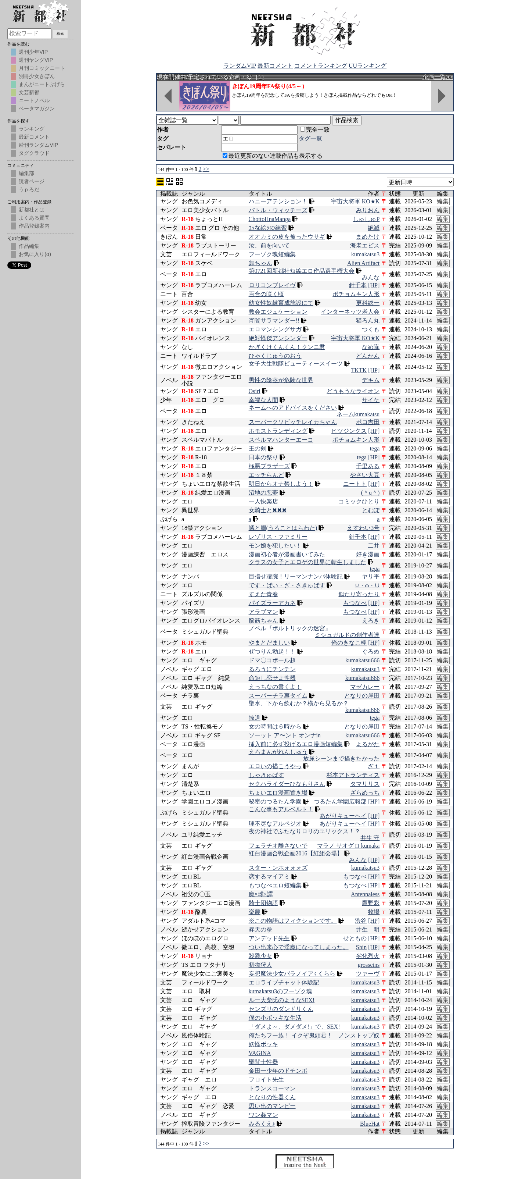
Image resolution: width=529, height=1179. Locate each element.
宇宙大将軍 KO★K (355, 201)
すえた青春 (263, 594)
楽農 (254, 912)
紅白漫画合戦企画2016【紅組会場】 (296, 853)
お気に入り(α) (35, 254)
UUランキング (367, 66)
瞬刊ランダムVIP (38, 145)
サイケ (370, 400)
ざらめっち (364, 793)
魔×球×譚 (261, 894)
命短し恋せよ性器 (272, 678)
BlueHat (369, 1124)
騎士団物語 (263, 903)
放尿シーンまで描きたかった (341, 758)
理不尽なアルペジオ (275, 823)
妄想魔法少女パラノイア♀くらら (292, 973)
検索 (60, 34)
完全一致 (315, 130)
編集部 (26, 173)
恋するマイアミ (269, 876)
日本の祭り (263, 457)
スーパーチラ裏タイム (278, 695)
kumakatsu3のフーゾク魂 (280, 991)
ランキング (31, 129)
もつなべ (355, 603)
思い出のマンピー (272, 1106)
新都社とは (31, 210)
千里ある (367, 466)
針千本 (358, 285)
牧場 (373, 912)
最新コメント (275, 66)
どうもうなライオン (353, 391)
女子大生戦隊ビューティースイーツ (296, 363)
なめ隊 (370, 347)
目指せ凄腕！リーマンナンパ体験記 (296, 576)
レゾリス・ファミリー (278, 537)
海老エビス (364, 245)
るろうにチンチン (272, 669)
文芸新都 (29, 92)
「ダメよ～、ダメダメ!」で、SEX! (294, 1026)
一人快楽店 (263, 501)
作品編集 (29, 246)
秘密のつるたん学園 (275, 801)
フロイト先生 (266, 1079)
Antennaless (365, 894)
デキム (370, 380)
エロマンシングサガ (275, 329)
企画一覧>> (437, 77)
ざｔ (373, 766)
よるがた (367, 744)
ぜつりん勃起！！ (272, 651)
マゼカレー (364, 687)
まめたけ (367, 237)
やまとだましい (269, 643)
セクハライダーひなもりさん (287, 784)
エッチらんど (266, 475)
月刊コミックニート (42, 68)
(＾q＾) (370, 492)
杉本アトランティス (353, 775)
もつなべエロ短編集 (275, 885)
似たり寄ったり (358, 594)
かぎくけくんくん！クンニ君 (287, 347)
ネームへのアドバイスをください (293, 408)
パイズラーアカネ (272, 603)
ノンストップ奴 (358, 1035)
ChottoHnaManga (270, 219)
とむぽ (370, 510)
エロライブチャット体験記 (284, 982)
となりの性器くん (272, 1097)
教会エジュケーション (278, 312)
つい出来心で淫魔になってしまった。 (299, 947)
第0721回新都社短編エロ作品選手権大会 (302, 271)
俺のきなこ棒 (349, 643)
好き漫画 (367, 554)
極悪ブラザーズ (269, 466)
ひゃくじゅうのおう (275, 356)
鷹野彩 (370, 903)
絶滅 (373, 228)
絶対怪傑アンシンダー (278, 338)
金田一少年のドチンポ (278, 1071)
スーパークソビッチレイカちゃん (293, 422)
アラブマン (263, 612)
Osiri (254, 391)
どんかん (367, 356)
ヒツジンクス (349, 431)
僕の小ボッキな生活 (275, 1018)
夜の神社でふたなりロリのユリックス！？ (304, 831)
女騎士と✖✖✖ (268, 510)
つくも (370, 329)
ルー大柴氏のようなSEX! (282, 1000)
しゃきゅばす (266, 775)
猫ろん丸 (367, 320)
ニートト (355, 484)
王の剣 (257, 448)
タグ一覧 (310, 138)
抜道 (254, 718)
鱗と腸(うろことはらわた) (283, 528)
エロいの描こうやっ (275, 766)
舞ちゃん (260, 263)
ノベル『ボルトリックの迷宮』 (290, 628)
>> (206, 169)
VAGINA (260, 1053)
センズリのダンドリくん (281, 1009)
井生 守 (369, 838)
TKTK (359, 370)
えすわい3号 (363, 528)
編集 (443, 201)
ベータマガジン (37, 108)
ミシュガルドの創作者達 (347, 635)
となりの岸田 (361, 695)
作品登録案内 (34, 226)
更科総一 (367, 303)
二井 (373, 545)
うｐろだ (29, 189)
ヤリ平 (370, 576)
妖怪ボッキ (263, 1044)
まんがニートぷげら (42, 84)
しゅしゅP (366, 219)
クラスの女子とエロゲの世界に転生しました (307, 562)
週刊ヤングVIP (36, 60)
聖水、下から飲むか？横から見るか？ (299, 703)
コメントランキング (320, 66)
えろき (370, 620)
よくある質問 (34, 218)
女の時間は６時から (275, 726)
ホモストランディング (278, 431)
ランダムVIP (239, 66)
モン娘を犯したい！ (275, 545)
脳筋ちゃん (263, 620)
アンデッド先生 (269, 938)
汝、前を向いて (269, 245)
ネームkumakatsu (358, 414)
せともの (355, 938)
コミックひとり (358, 501)
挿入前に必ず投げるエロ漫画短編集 (296, 744)
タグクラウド (34, 153)
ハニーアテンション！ (278, 201)
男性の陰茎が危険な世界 (281, 380)
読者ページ (31, 181)
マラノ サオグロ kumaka (348, 846)
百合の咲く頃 (266, 294)
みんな (370, 277)
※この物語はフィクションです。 (293, 921)
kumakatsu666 (362, 660)
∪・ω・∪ (367, 585)
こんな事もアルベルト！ (281, 809)
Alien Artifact (363, 263)
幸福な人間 (263, 400)
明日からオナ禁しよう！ (281, 484)
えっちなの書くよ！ (275, 687)
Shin (361, 947)
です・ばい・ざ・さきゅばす (287, 585)
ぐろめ (370, 651)
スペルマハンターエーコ (281, 440)
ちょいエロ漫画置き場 (278, 793)
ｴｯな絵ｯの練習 (268, 228)
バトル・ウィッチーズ (278, 210)
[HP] (373, 285)
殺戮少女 (260, 956)
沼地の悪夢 (263, 492)
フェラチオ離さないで (278, 846)
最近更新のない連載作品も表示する (273, 156)
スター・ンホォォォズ (278, 868)
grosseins (369, 965)
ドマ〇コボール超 (272, 660)
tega (375, 448)
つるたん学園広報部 (340, 801)
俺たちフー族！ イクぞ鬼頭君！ (290, 1035)
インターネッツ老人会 (350, 312)
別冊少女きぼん (37, 76)
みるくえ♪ (262, 1124)
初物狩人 (260, 965)
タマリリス (364, 784)
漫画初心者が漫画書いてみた (287, 554)
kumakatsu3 (365, 254)
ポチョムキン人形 (355, 294)
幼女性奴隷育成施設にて (281, 303)
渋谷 (361, 921)
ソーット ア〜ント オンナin (285, 735)
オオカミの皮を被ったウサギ (287, 237)
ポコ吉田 (367, 422)
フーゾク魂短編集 (272, 254)
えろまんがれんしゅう (278, 752)
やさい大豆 (364, 475)
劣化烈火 (367, 956)
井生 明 (367, 929)
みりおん (367, 210)
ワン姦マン (263, 1115)
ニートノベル (34, 100)
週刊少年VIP (33, 52)
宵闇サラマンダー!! (274, 320)
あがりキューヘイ (343, 816)
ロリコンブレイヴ (272, 285)
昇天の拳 (260, 929)
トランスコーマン (272, 1088)
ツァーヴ (367, 973)
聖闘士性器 (263, 1062)
